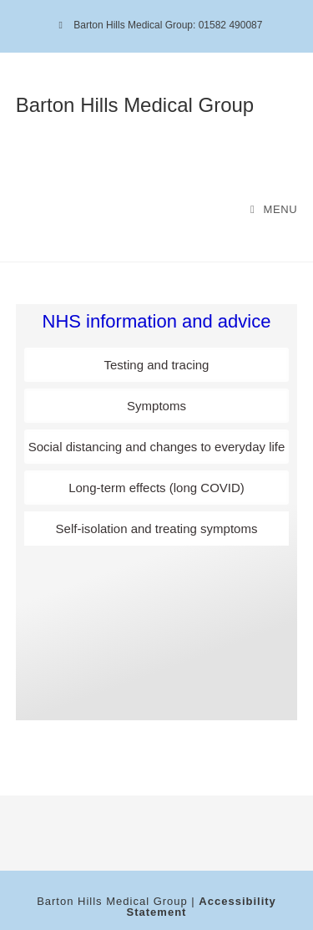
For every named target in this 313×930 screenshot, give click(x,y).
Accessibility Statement (201, 906)
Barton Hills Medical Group (135, 105)
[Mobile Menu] (273, 209)
